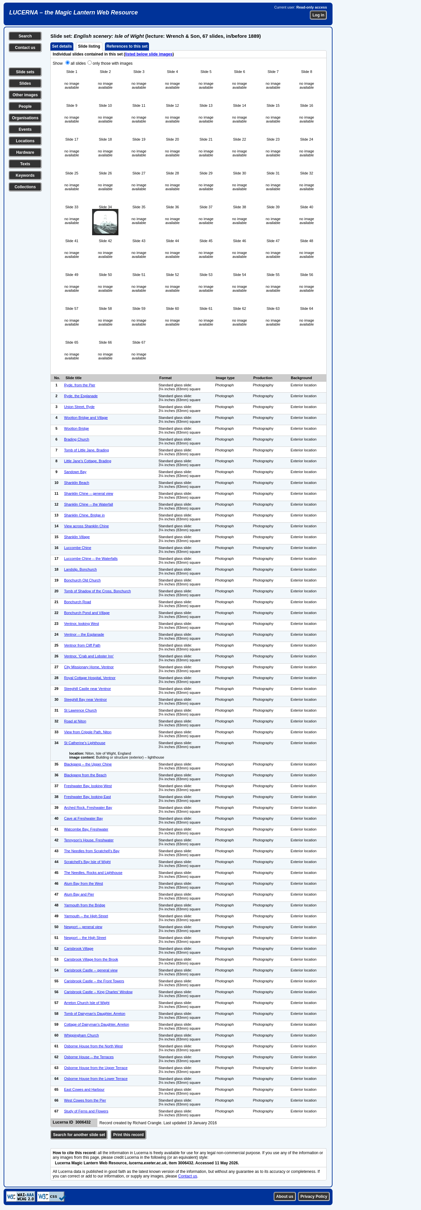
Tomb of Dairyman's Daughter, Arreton (94, 1014)
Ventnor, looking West (81, 624)
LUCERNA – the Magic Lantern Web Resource (73, 12)
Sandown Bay (75, 472)
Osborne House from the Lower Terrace (96, 1079)
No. (57, 378)
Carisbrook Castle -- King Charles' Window (98, 992)
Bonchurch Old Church (82, 580)
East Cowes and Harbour (84, 1089)
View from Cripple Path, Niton (87, 732)
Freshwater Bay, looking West (88, 786)
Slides (25, 83)
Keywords (25, 175)
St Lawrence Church (80, 710)
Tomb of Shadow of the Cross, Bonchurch (97, 591)
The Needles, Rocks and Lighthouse (93, 873)
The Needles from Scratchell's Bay (91, 851)
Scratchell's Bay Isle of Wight (87, 862)
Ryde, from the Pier (79, 385)
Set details (62, 46)
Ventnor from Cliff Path (82, 645)
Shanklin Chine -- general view (88, 493)
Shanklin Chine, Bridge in (84, 515)
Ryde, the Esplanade (81, 396)
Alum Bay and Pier (79, 894)
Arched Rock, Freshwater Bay (88, 808)
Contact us (25, 47)
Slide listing (89, 46)
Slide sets (25, 72)
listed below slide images (148, 54)
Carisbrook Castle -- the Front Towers (94, 981)
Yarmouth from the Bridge (84, 905)
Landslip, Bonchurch (80, 569)
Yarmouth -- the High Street (86, 916)
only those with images (113, 63)
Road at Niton (75, 721)
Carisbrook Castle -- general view (91, 970)
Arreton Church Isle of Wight (87, 1003)
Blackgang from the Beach (85, 775)
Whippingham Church (81, 1035)
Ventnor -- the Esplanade (84, 634)
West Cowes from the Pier (85, 1100)
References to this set (127, 46)
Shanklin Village (77, 537)
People (25, 106)
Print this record (128, 1134)
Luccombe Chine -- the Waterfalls (91, 558)
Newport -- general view (83, 927)
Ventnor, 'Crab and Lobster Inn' (89, 656)
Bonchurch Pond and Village (87, 613)
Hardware (25, 152)
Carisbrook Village (78, 948)
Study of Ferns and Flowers (86, 1111)
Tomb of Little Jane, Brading (86, 450)
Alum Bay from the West (83, 883)
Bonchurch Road (77, 602)
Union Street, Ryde (79, 407)
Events (25, 129)
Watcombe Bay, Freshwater (86, 829)
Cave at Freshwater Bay (83, 818)
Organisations (25, 118)
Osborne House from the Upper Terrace (96, 1068)
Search (25, 36)
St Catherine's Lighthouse (85, 743)
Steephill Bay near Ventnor (85, 699)
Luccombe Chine (77, 548)
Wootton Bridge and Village (86, 418)
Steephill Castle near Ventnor (87, 689)
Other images (25, 95)
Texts (25, 164)
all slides (78, 63)
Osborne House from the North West (93, 1046)
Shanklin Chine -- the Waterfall (88, 504)
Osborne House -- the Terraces (89, 1057)
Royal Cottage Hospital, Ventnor (90, 678)
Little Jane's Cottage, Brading (87, 461)
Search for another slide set (79, 1134)
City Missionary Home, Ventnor (89, 667)
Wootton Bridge (76, 428)
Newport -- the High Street (85, 938)
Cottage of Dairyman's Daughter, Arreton (96, 1024)
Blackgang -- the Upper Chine (88, 764)
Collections (25, 187)
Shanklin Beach (76, 483)
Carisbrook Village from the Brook (91, 959)
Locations (25, 141)
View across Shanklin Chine (86, 526)
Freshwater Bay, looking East (87, 797)
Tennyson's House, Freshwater (89, 840)
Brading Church (76, 439)
